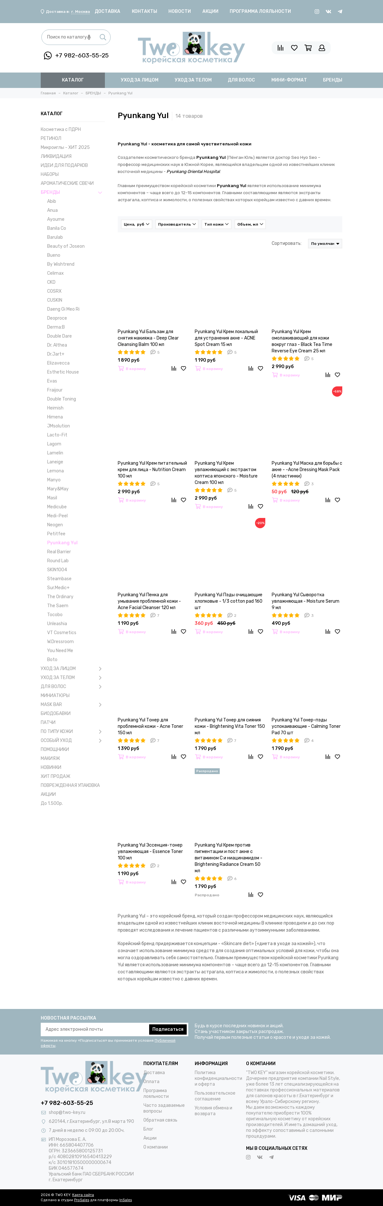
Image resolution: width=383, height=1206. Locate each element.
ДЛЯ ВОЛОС (73, 687)
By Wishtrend (60, 264)
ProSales (81, 1200)
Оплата (151, 1081)
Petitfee (56, 534)
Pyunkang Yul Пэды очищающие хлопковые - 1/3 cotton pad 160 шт (228, 601)
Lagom (54, 444)
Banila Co (56, 228)
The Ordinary (60, 596)
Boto (52, 659)
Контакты (144, 11)
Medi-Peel (57, 516)
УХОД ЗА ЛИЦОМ (73, 669)
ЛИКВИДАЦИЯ (56, 156)
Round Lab (58, 561)
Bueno (53, 255)
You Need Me (60, 650)
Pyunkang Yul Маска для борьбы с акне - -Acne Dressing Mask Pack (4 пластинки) (307, 470)
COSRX (54, 291)
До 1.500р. (52, 803)
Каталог (73, 80)
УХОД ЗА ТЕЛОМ (73, 678)
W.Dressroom (60, 641)
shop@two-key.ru (67, 1112)
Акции (210, 11)
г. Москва (80, 11)
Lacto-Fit (57, 435)
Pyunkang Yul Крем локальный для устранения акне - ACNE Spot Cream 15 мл (226, 338)
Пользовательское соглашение (215, 1096)
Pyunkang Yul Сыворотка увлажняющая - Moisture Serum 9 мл (305, 601)
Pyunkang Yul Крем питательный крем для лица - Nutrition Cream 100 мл (152, 470)
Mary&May (58, 489)
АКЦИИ (48, 794)
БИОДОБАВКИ (56, 713)
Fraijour (55, 390)
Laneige (55, 462)
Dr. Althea (57, 345)
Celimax (55, 273)
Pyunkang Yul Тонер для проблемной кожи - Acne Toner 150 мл (150, 726)
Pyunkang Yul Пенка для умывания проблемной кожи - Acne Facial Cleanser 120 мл (149, 601)
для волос (241, 80)
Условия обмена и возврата (213, 1110)
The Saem (57, 605)
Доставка (107, 11)
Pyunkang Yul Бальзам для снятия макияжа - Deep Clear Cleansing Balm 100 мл (148, 338)
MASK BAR (73, 705)
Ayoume (55, 219)
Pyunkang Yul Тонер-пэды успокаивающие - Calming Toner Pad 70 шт (306, 726)
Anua (52, 210)
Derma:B (56, 327)
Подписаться (167, 1029)
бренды (332, 80)
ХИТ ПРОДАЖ (55, 776)
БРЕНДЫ (73, 192)
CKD (51, 282)
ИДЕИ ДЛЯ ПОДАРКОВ (64, 165)
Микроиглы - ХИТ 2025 (65, 147)
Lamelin (55, 453)
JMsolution (58, 426)
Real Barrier (59, 552)
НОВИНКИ (51, 767)
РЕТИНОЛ (51, 138)
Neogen (55, 525)
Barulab (55, 237)
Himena (55, 417)
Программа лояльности (260, 11)
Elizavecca (58, 363)
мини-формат (289, 80)
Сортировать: (287, 243)
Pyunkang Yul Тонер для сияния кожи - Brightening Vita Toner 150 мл (230, 726)
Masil (52, 498)
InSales (125, 1200)
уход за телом (193, 80)
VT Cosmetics (61, 632)
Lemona (55, 471)
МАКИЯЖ (50, 758)
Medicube (57, 507)
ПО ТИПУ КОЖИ (73, 732)
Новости (179, 11)
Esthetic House (63, 372)
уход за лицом (139, 80)
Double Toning (61, 399)
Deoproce (57, 318)
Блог (148, 1129)
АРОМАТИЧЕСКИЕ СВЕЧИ (67, 183)
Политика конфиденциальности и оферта (218, 1078)
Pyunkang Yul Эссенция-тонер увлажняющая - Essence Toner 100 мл (150, 851)
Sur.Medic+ (58, 587)
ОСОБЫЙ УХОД (73, 741)
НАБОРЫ (50, 174)
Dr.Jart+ (55, 354)
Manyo (54, 480)
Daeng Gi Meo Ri (63, 309)
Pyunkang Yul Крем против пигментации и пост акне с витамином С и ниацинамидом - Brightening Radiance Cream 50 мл (228, 858)
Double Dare (59, 336)
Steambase (59, 578)
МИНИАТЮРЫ (55, 695)
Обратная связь (160, 1120)
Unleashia (57, 623)
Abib (51, 201)
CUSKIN (54, 300)
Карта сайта (83, 1195)
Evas (52, 381)
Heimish (55, 408)
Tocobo (55, 614)
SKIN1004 (57, 570)
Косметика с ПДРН (61, 129)
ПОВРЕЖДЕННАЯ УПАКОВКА (70, 785)
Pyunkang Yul (62, 543)
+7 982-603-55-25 (76, 55)
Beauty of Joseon (66, 246)
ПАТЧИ (48, 722)
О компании (155, 1147)
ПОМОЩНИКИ (55, 749)
